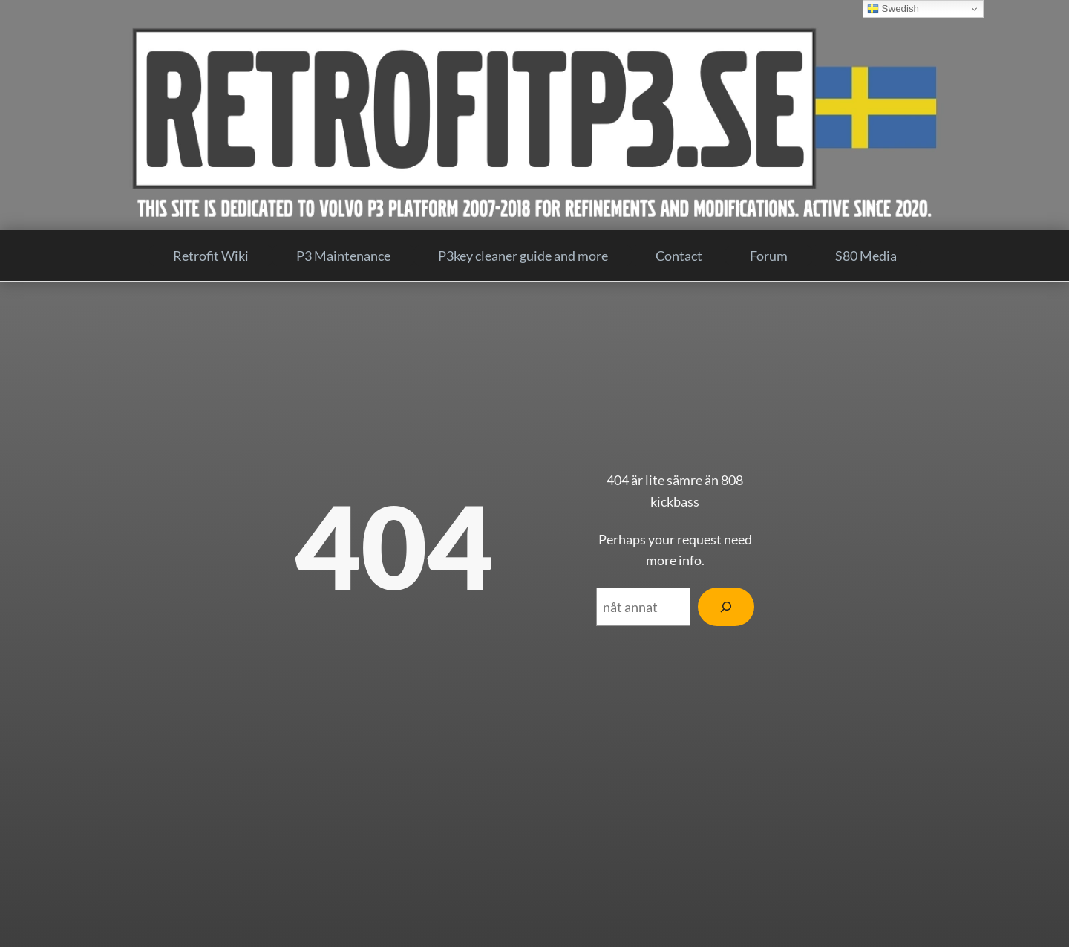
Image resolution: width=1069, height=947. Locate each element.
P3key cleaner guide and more (523, 255)
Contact (679, 255)
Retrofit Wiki (211, 255)
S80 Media (866, 255)
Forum (769, 255)
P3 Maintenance (343, 255)
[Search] (726, 607)
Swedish (893, 9)
